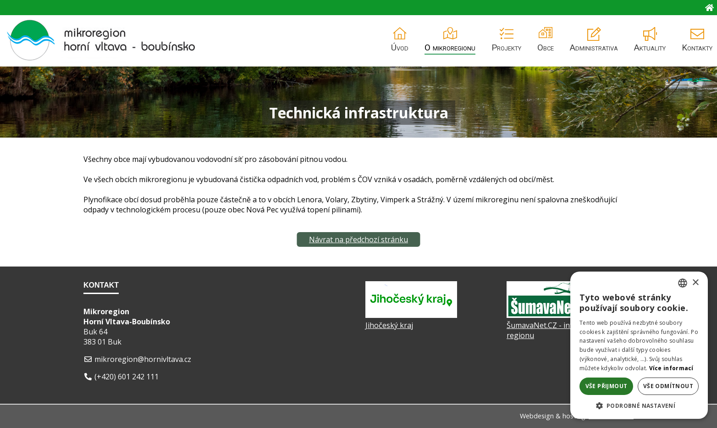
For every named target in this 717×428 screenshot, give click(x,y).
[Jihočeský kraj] (411, 315)
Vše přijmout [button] (606, 386)
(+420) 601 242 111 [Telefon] (126, 377)
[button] (639, 405)
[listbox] (682, 283)
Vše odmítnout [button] (668, 386)
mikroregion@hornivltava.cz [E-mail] (142, 359)
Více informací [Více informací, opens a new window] (671, 368)
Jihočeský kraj (389, 325)
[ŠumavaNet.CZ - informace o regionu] (552, 315)
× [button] (695, 282)
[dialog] (639, 345)
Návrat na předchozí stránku (358, 239)
